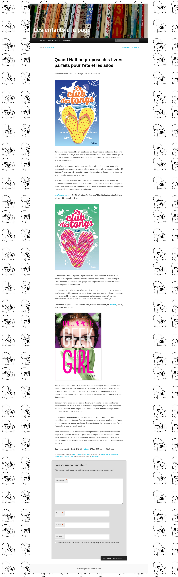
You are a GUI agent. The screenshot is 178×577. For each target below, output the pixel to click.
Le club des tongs (62, 195)
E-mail (59, 524)
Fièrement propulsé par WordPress (89, 569)
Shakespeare (59, 456)
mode (111, 454)
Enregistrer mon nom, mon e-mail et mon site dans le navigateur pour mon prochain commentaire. (88, 542)
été (107, 454)
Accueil (42, 40)
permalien (95, 456)
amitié (103, 454)
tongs (71, 456)
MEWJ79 (87, 454)
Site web (59, 536)
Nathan (113, 305)
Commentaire (61, 480)
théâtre (66, 456)
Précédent (126, 47)
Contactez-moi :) (54, 40)
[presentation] (71, 550)
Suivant (135, 47)
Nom (59, 513)
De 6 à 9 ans (77, 454)
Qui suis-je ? (67, 40)
